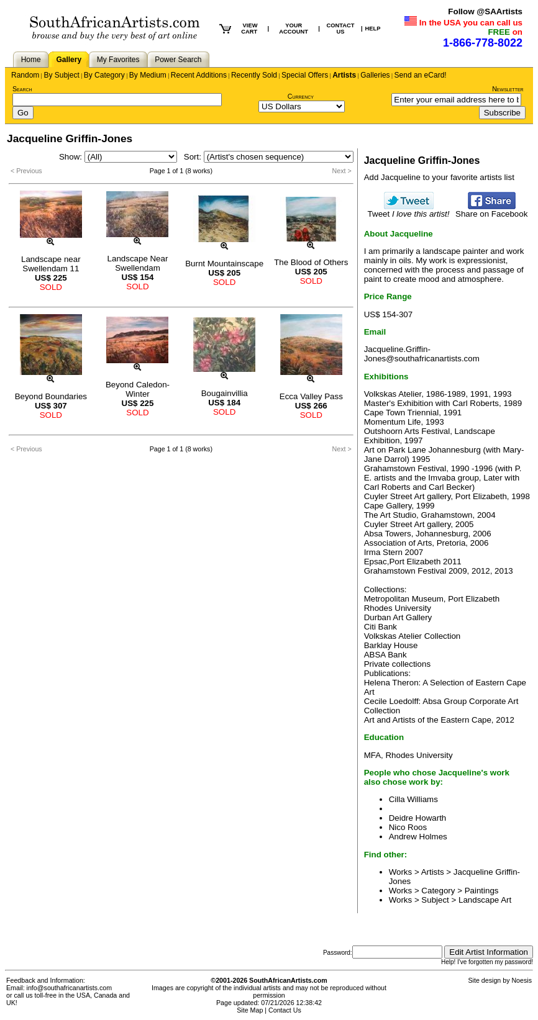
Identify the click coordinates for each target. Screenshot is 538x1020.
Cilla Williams (413, 799)
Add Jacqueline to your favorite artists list (439, 177)
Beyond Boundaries (51, 396)
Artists (344, 75)
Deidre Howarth (418, 818)
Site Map (250, 1010)
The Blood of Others (311, 262)
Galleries (375, 75)
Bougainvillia (224, 393)
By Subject (61, 75)
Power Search (178, 59)
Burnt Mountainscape (224, 263)
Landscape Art (484, 900)
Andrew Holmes (418, 836)
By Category (104, 75)
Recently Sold (254, 75)
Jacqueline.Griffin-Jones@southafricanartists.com (422, 354)
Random (25, 75)
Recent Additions (199, 75)
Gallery (68, 59)
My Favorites (118, 59)
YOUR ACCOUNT (293, 28)
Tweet (409, 210)
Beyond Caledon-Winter (138, 389)
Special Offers (304, 75)
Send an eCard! (420, 75)
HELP (373, 28)
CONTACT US (340, 28)
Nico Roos (408, 827)
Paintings (482, 890)
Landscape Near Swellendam (137, 263)
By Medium (147, 75)
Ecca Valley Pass (311, 396)
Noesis (521, 980)
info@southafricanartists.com (69, 987)
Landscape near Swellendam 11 (51, 264)
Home (31, 59)
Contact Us (284, 1010)
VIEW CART (249, 28)
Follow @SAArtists (485, 11)
